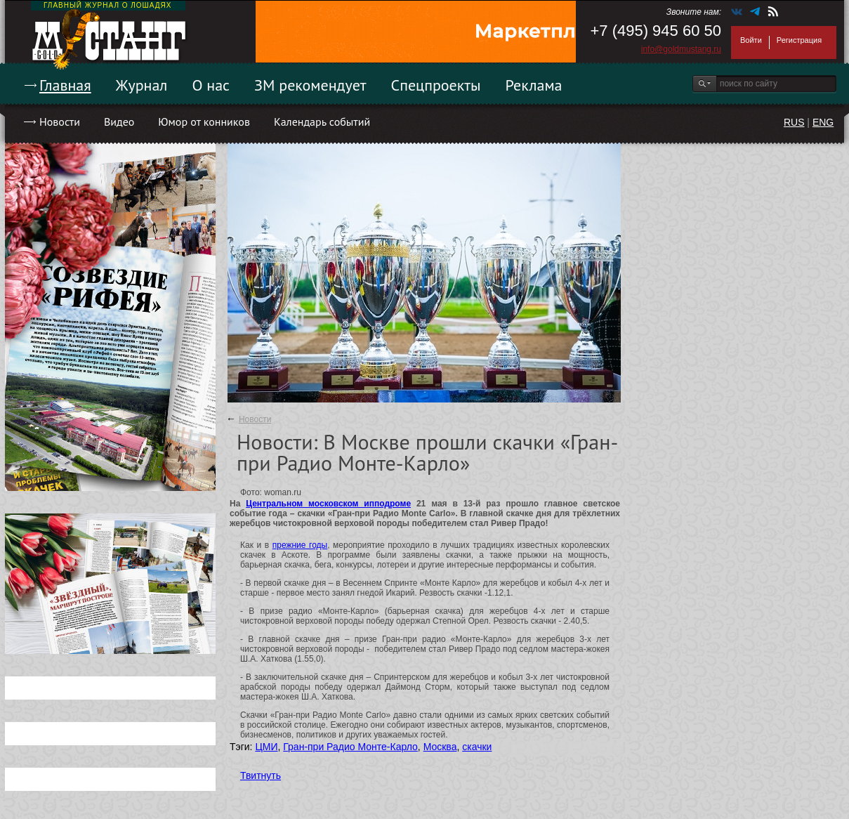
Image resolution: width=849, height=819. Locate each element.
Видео (119, 121)
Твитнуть (260, 775)
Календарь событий (322, 121)
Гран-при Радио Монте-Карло (350, 746)
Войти (751, 40)
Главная (65, 85)
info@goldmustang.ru (681, 49)
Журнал (142, 85)
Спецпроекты (436, 85)
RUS (794, 122)
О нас (211, 85)
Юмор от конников (204, 121)
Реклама (534, 85)
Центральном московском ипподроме (328, 504)
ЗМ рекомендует (310, 85)
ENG (823, 122)
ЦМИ (266, 746)
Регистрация (799, 40)
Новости (59, 121)
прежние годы (299, 545)
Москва (440, 746)
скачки (477, 746)
